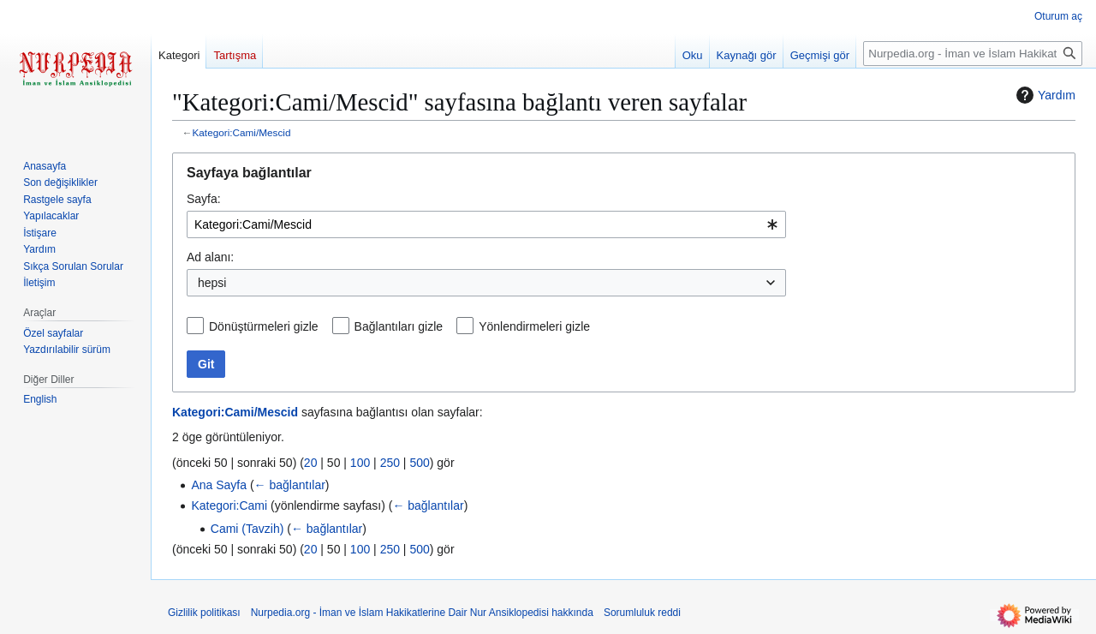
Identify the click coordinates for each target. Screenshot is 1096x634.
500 (419, 463)
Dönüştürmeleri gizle (264, 326)
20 (311, 463)
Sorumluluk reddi (642, 613)
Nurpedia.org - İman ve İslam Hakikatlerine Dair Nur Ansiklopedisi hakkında (422, 613)
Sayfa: (204, 199)
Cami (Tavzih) (247, 528)
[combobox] (486, 224)
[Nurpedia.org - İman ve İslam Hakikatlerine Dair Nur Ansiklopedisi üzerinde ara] (972, 53)
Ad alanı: (210, 257)
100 (360, 463)
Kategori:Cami (229, 505)
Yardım (1043, 95)
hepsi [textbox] (212, 283)
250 (390, 463)
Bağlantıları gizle (399, 326)
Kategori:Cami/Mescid (242, 132)
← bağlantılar (289, 485)
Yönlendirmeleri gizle (534, 326)
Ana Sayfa (219, 485)
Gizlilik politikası (204, 613)
